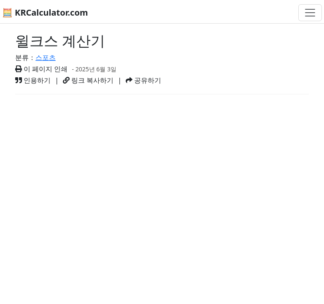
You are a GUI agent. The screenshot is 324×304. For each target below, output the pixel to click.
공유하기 (143, 80)
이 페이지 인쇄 (41, 68)
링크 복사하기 (88, 80)
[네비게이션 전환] (310, 12)
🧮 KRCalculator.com (45, 12)
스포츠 (45, 57)
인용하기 (33, 80)
